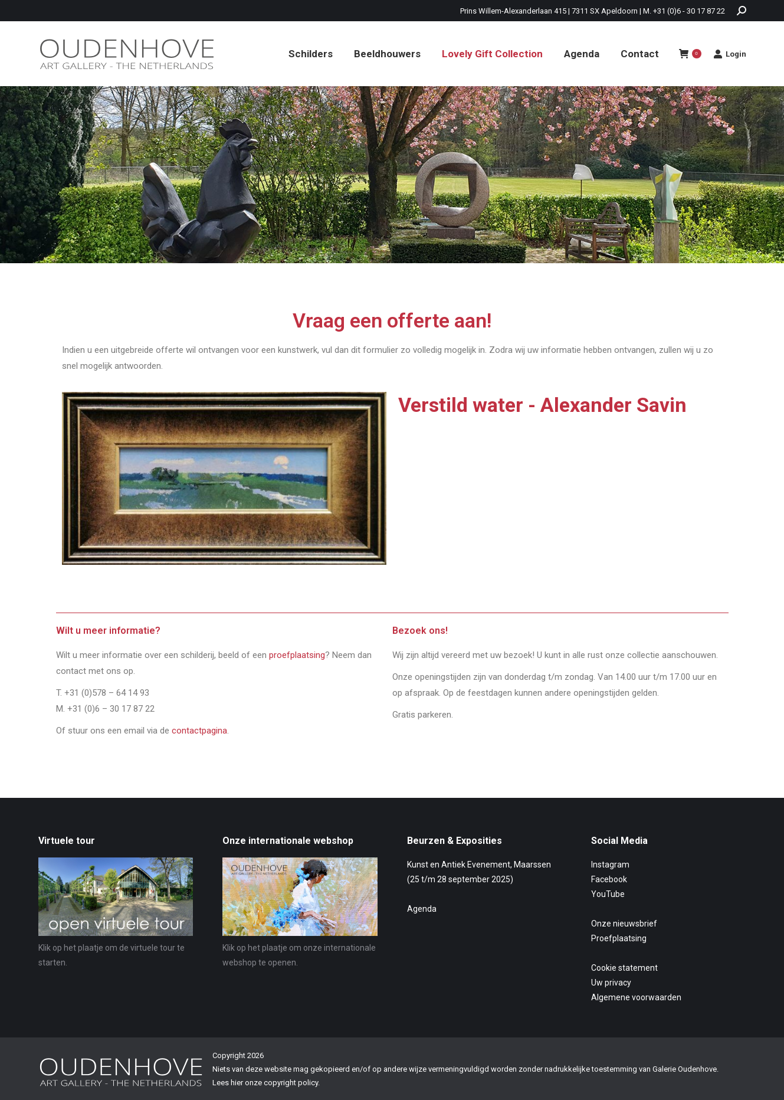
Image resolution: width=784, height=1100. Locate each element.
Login (729, 53)
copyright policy (291, 1082)
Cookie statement (624, 968)
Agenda (422, 909)
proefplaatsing (297, 655)
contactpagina (199, 730)
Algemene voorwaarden (636, 997)
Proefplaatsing (619, 938)
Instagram (610, 864)
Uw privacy (611, 982)
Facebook (609, 879)
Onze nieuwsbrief (624, 923)
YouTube (608, 894)
